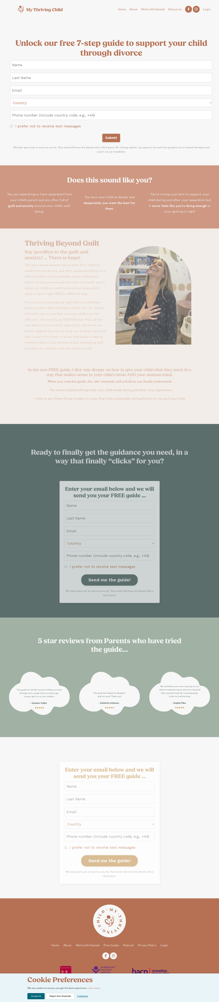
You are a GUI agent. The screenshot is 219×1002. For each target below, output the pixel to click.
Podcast (128, 945)
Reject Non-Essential (60, 996)
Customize (82, 996)
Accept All (36, 996)
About (133, 9)
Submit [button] (111, 138)
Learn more (93, 988)
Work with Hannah (153, 9)
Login (206, 9)
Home (122, 9)
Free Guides (111, 945)
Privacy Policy (147, 945)
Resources (175, 9)
